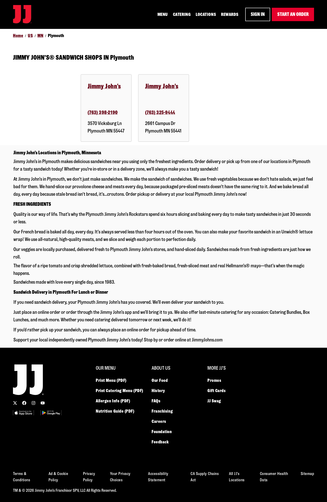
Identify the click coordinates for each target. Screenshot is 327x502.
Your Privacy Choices (120, 477)
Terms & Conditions (21, 477)
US (30, 35)
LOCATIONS (206, 14)
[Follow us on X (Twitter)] (15, 403)
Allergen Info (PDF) (113, 401)
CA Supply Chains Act (204, 477)
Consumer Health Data (274, 477)
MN (40, 35)
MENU (162, 14)
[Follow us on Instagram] (33, 403)
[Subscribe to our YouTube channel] (43, 403)
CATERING (182, 14)
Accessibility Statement (158, 477)
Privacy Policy (89, 477)
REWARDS (230, 14)
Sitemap (307, 474)
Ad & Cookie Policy (58, 477)
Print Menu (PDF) (111, 380)
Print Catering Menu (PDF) (119, 390)
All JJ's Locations (237, 477)
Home (18, 35)
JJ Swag (214, 401)
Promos (214, 380)
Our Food (160, 380)
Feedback (160, 442)
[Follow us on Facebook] (24, 403)
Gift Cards (216, 390)
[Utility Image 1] (23, 412)
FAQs (156, 401)
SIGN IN (258, 14)
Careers (159, 421)
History (158, 390)
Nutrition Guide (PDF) (115, 411)
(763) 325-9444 (160, 112)
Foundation (162, 431)
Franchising (162, 411)
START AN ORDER (293, 14)
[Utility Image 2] (51, 412)
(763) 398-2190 (103, 112)
